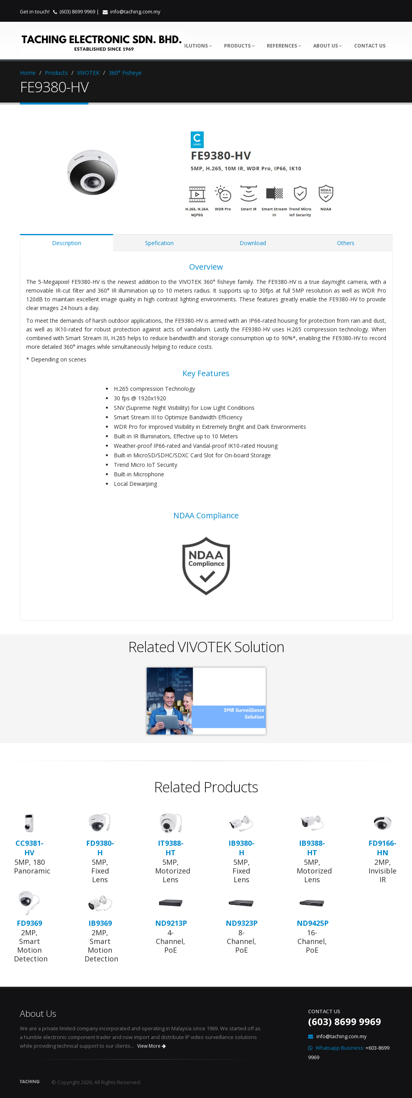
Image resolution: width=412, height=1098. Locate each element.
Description (66, 243)
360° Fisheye (125, 72)
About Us (327, 45)
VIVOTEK (88, 72)
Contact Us (369, 45)
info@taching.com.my (135, 11)
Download (253, 243)
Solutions (195, 45)
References (284, 45)
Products (239, 45)
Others (346, 243)
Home (28, 72)
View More (151, 1046)
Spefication (159, 243)
